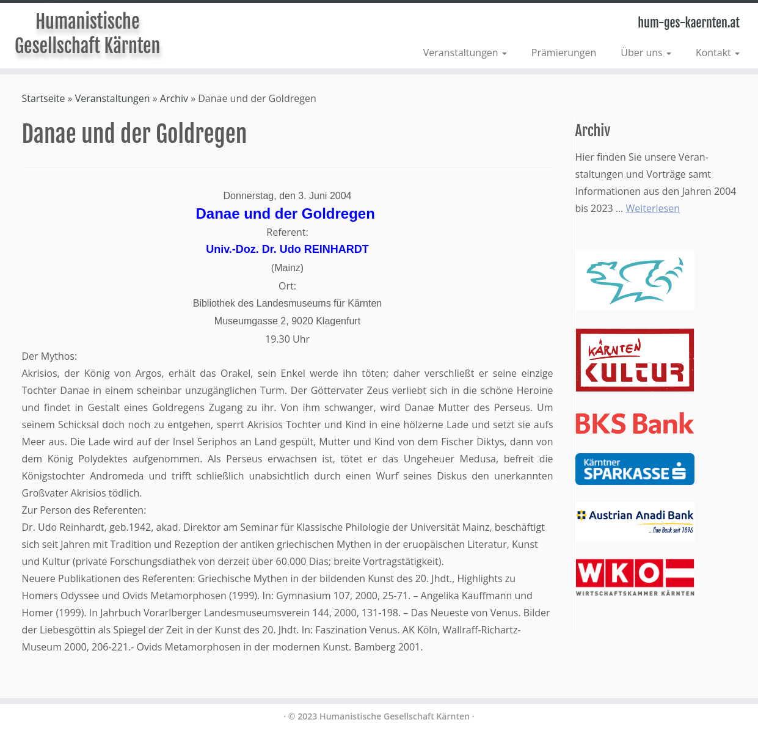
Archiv (174, 98)
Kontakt (718, 52)
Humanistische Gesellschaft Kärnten (87, 33)
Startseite (43, 98)
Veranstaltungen (465, 52)
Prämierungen (564, 52)
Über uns (646, 52)
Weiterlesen (652, 208)
